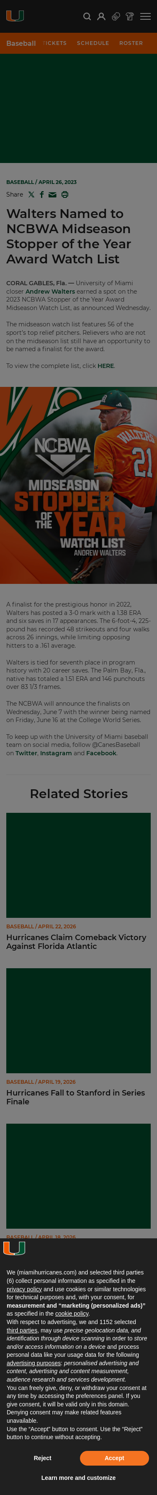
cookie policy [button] (71, 1313)
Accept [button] (114, 1458)
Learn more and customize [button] (78, 1477)
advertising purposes (34, 1363)
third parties (22, 1330)
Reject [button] (42, 1458)
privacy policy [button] (24, 1289)
